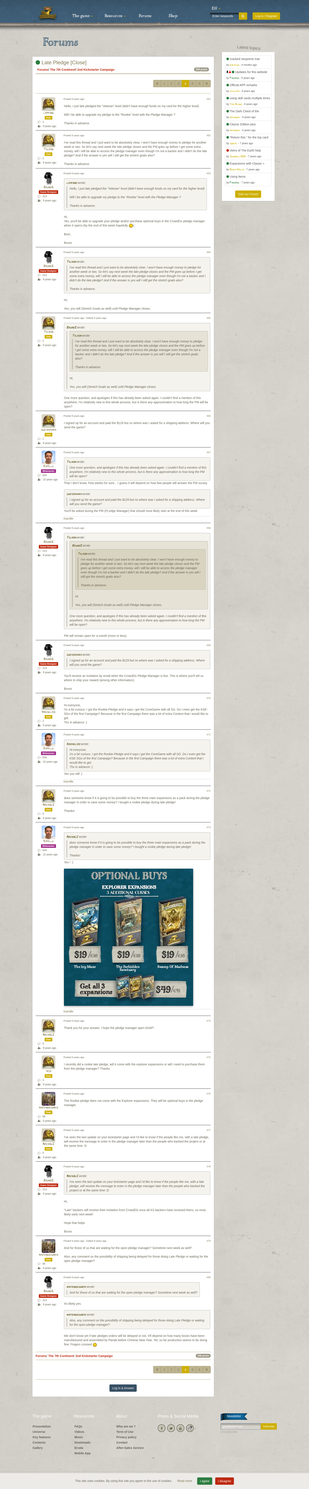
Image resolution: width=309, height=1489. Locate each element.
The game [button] (82, 16)
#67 (209, 452)
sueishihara (48, 430)
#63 (209, 173)
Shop (173, 16)
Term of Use (124, 1432)
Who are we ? (126, 1426)
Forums (145, 16)
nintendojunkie (48, 1107)
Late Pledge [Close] (61, 62)
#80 (209, 1277)
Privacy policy (126, 1437)
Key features (42, 1437)
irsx (48, 1071)
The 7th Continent (63, 69)
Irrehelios (48, 712)
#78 (209, 1166)
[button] (216, 8)
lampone (48, 113)
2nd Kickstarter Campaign (96, 69)
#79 (209, 1241)
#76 (209, 1093)
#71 (209, 734)
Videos (79, 1432)
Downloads (82, 1442)
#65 (209, 318)
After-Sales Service (130, 1448)
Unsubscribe (229, 1432)
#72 (209, 791)
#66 (209, 416)
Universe (39, 1432)
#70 (209, 698)
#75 (209, 1057)
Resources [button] (115, 16)
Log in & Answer (123, 1388)
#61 (209, 99)
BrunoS (48, 187)
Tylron (48, 149)
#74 (209, 1021)
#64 (209, 252)
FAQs (78, 1426)
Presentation (42, 1426)
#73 (209, 827)
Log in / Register (266, 16)
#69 (209, 645)
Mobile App (82, 1453)
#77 (209, 1130)
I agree (204, 1481)
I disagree (224, 1481)
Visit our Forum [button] (248, 194)
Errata (78, 1448)
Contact (121, 1442)
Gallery (38, 1448)
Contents (39, 1442)
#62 (209, 135)
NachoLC (49, 805)
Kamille (48, 466)
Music (78, 1437)
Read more (185, 1481)
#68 (209, 528)
